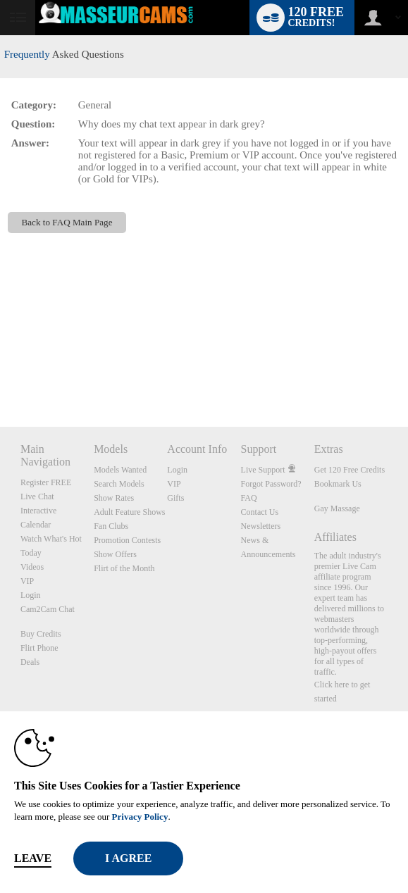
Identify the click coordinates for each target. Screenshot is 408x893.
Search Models (119, 484)
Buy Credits (40, 634)
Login (30, 595)
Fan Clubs (111, 526)
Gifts (175, 498)
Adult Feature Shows (129, 512)
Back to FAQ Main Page (67, 222)
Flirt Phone (39, 648)
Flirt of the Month (124, 568)
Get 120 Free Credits (349, 470)
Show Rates (114, 498)
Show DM (0, 374)
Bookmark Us (337, 484)
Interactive (38, 511)
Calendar (35, 525)
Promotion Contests (127, 540)
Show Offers (115, 554)
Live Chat (37, 496)
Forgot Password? (271, 484)
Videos (32, 567)
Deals (29, 662)
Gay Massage (337, 508)
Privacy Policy (140, 816)
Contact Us (260, 512)
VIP (27, 581)
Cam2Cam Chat (47, 609)
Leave (32, 858)
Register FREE (45, 482)
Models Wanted (120, 470)
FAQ (249, 498)
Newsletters (261, 526)
